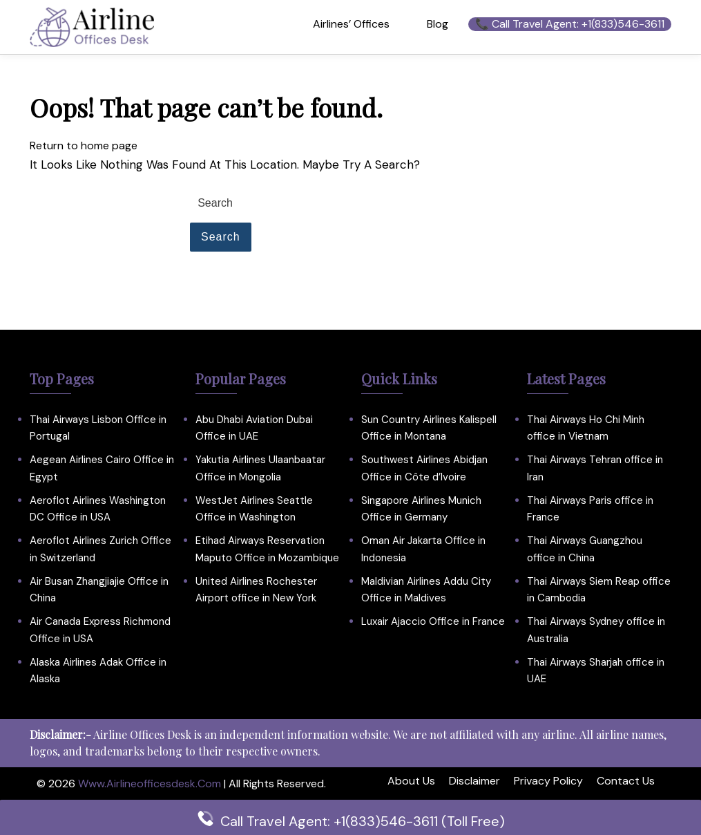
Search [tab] (220, 237)
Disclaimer (474, 780)
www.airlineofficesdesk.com (149, 783)
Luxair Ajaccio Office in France (433, 621)
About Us (411, 780)
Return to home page (83, 145)
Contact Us (626, 780)
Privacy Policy (548, 780)
